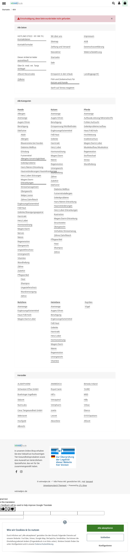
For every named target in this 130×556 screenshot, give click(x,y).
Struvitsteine (59, 223)
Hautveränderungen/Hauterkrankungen (39, 171)
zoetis (53, 410)
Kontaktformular (25, 44)
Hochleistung (90, 134)
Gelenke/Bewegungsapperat (30, 212)
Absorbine (55, 421)
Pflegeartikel (23, 275)
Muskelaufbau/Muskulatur (96, 147)
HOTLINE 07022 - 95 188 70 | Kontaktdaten (31, 37)
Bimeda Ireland (91, 384)
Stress (87, 160)
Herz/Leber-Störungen (31, 175)
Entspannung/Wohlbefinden (63, 126)
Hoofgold (22, 421)
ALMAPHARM (24, 384)
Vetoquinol (56, 400)
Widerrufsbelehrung (93, 52)
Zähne (20, 266)
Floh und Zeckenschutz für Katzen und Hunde (63, 81)
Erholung (25, 151)
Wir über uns (56, 36)
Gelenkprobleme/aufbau (95, 126)
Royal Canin (56, 389)
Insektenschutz (91, 139)
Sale (53, 62)
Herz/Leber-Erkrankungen (66, 210)
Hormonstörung (25, 224)
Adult (23, 134)
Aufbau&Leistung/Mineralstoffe (98, 118)
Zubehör (21, 271)
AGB (86, 41)
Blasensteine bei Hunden (32, 143)
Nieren (20, 237)
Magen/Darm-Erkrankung (65, 218)
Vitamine (22, 258)
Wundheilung (23, 262)
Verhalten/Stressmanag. (65, 231)
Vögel (87, 306)
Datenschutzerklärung (94, 47)
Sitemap (54, 41)
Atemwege (22, 118)
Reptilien (89, 302)
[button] (114, 3)
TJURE (87, 389)
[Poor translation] (10, 509)
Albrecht (21, 426)
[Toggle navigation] (4, 3)
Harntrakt (22, 216)
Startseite (55, 57)
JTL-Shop (83, 485)
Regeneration (24, 241)
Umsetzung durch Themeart (55, 485)
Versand (89, 481)
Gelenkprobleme (28, 163)
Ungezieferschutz (25, 250)
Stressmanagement (30, 187)
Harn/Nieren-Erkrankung (32, 167)
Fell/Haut (22, 208)
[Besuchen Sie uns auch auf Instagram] (21, 472)
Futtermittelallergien (63, 193)
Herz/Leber (23, 220)
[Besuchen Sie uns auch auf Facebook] (16, 472)
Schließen (105, 537)
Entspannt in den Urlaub (62, 74)
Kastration (59, 214)
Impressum (89, 36)
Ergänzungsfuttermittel (28, 203)
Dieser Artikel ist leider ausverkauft (27, 59)
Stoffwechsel (90, 155)
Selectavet (22, 415)
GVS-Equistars (90, 415)
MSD (86, 394)
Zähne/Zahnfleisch (29, 199)
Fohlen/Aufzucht (91, 122)
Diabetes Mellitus (28, 147)
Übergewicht (26, 191)
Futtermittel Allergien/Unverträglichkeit (33, 157)
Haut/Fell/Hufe (91, 130)
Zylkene (21, 79)
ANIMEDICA (56, 384)
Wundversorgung (28, 292)
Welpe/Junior (27, 195)
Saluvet (21, 400)
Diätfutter (22, 130)
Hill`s (53, 394)
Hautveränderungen (63, 206)
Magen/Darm (24, 229)
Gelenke (54, 139)
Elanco (87, 410)
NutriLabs (22, 405)
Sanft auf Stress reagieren (62, 88)
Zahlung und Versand (60, 47)
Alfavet (87, 421)
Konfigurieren (105, 545)
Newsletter (56, 52)
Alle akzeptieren (105, 528)
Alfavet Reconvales (26, 74)
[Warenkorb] (125, 3)
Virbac (87, 405)
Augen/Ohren (24, 122)
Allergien (21, 114)
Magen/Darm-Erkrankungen (27, 181)
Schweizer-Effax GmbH (28, 389)
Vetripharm (56, 405)
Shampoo (25, 283)
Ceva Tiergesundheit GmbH (30, 410)
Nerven (21, 233)
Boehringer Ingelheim (27, 394)
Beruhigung (23, 126)
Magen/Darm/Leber (93, 143)
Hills (86, 400)
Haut (23, 279)
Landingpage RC (91, 74)
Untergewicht (24, 254)
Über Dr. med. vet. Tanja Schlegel (28, 67)
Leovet (54, 415)
